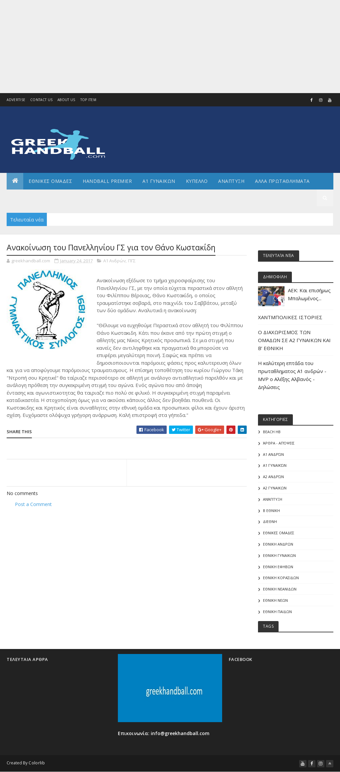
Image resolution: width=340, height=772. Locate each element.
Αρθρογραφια (29, 197)
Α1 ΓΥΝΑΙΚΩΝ (158, 181)
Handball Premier (107, 181)
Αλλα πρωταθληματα (282, 181)
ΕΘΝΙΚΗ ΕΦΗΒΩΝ (278, 566)
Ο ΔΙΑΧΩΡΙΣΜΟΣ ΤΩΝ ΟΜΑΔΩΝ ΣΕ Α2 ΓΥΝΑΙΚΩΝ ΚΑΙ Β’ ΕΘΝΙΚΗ (294, 340)
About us (66, 99)
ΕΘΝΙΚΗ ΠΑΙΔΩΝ (277, 611)
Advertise (16, 99)
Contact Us (41, 99)
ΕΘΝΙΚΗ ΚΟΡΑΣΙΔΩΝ (281, 577)
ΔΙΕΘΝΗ (270, 521)
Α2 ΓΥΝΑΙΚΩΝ (275, 487)
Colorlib (36, 763)
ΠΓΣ (131, 261)
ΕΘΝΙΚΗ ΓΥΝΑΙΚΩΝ (279, 555)
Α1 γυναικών (275, 465)
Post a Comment (33, 504)
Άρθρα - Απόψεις (279, 443)
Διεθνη (94, 197)
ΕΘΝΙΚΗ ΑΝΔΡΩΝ (278, 544)
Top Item (88, 99)
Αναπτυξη (231, 181)
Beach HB (272, 431)
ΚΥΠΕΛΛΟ (197, 181)
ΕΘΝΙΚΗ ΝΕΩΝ (275, 600)
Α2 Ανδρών (273, 476)
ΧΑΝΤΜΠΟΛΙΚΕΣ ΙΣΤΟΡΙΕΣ (290, 317)
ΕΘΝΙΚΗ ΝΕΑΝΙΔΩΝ (280, 588)
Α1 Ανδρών (114, 261)
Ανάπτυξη (272, 499)
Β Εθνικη (271, 510)
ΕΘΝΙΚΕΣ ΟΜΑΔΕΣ (50, 181)
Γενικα (66, 197)
